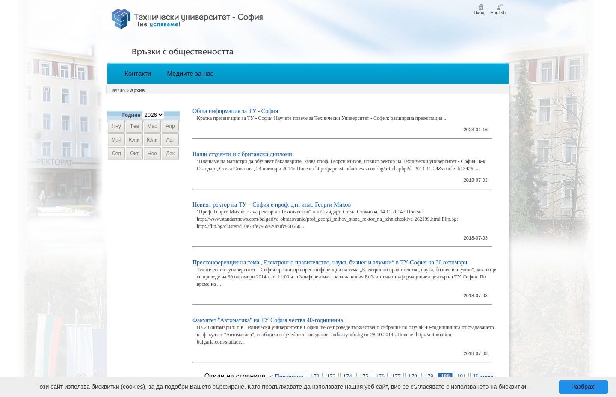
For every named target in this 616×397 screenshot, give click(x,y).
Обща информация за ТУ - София (235, 111)
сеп (116, 154)
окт (134, 154)
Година (131, 115)
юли (152, 140)
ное (152, 154)
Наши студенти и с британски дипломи (242, 154)
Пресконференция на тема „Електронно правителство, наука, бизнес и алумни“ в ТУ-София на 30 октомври (329, 262)
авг (170, 140)
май (116, 140)
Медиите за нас (190, 73)
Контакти (137, 73)
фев (134, 126)
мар (152, 126)
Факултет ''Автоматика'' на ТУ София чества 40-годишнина (267, 320)
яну (116, 126)
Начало (117, 90)
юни (134, 140)
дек (170, 154)
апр (170, 126)
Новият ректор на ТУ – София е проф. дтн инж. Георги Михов (271, 204)
